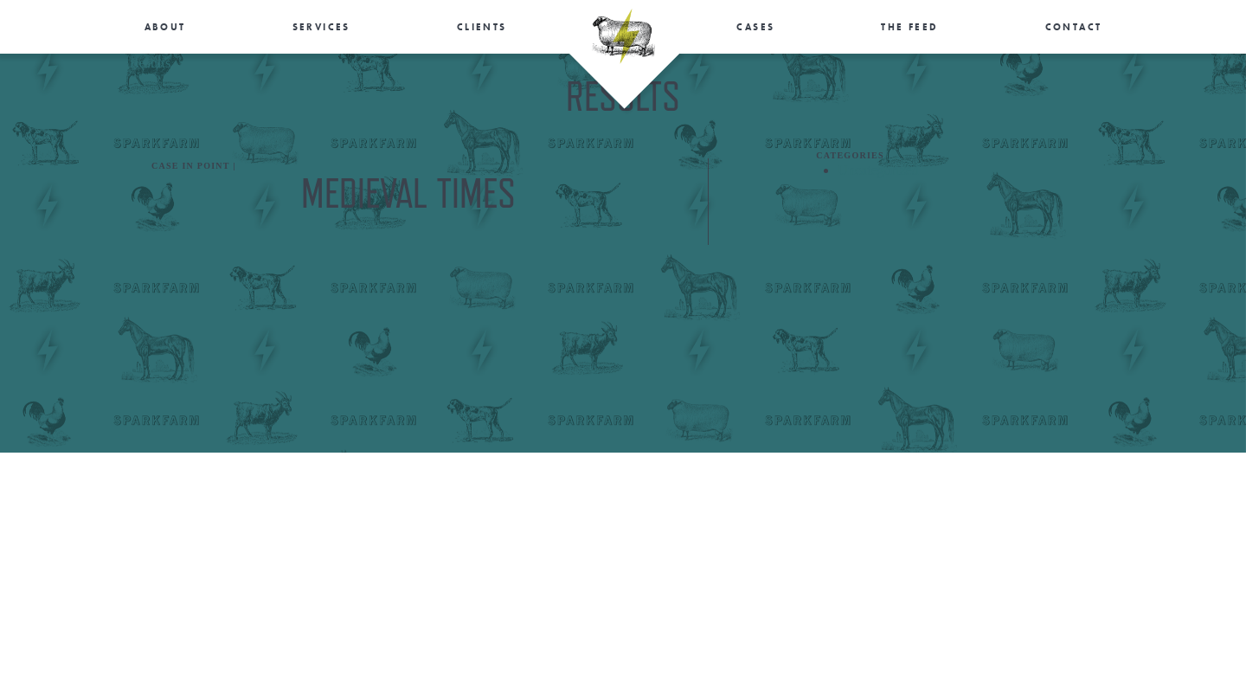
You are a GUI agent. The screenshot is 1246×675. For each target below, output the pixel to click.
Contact (1073, 27)
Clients (482, 27)
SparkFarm (623, 36)
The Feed (909, 27)
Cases (755, 27)
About (165, 27)
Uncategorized (878, 170)
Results (150, 62)
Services (321, 27)
